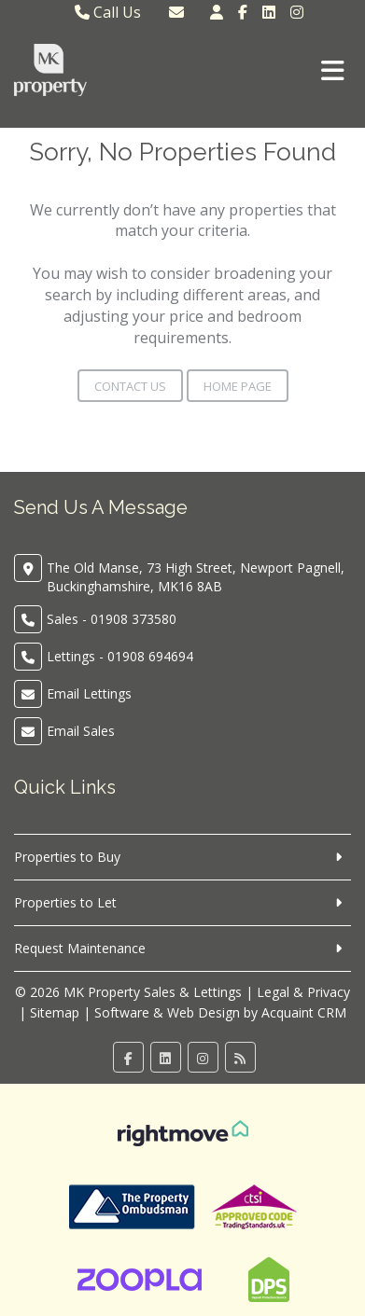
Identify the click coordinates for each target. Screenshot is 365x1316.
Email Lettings (89, 693)
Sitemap (54, 1012)
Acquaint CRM (303, 1012)
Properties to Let (65, 902)
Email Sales (81, 731)
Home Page (238, 386)
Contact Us (130, 386)
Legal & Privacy (303, 992)
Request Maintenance (80, 948)
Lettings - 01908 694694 (120, 656)
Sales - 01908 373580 (111, 619)
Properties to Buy (67, 857)
